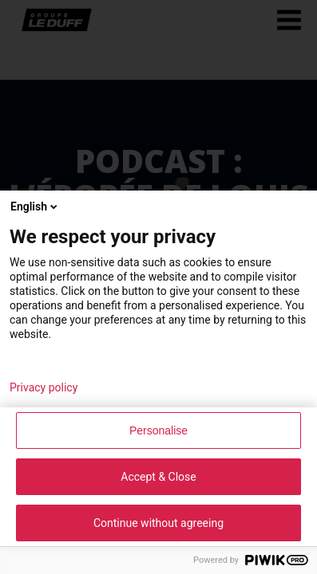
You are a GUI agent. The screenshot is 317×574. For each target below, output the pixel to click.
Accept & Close (158, 476)
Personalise (158, 430)
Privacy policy (43, 387)
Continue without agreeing (158, 523)
